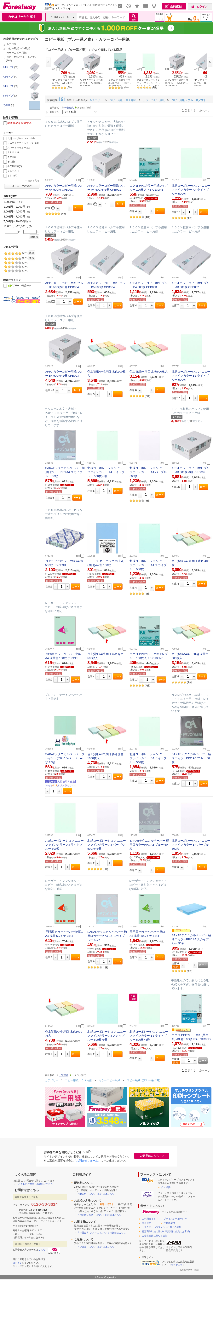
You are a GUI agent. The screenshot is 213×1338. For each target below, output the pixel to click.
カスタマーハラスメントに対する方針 (161, 1227)
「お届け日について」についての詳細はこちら (101, 1232)
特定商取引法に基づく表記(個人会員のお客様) (166, 1231)
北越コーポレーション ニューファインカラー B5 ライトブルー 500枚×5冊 (149, 1035)
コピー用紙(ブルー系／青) (21, 56)
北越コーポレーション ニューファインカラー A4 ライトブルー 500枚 (191, 189)
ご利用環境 (169, 1223)
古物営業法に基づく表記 (154, 1235)
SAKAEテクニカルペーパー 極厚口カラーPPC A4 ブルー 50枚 (191, 758)
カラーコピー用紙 (16, 52)
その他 (6, 105)
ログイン (17, 1262)
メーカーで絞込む (22, 186)
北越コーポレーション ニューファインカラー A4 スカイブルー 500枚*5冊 (106, 1035)
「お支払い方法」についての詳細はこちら (99, 1214)
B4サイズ (8, 86)
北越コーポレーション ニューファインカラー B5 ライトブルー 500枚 (191, 375)
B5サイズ (8, 95)
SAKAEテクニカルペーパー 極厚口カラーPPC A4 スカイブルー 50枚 (65, 472)
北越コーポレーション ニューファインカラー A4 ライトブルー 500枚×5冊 (106, 472)
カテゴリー (51, 1080)
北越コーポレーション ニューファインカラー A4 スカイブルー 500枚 (149, 565)
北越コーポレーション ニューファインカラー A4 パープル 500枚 (149, 472)
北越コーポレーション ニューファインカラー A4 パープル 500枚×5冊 (106, 844)
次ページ (204, 110)
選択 (31, 253)
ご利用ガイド (149, 1218)
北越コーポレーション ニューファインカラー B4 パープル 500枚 (191, 844)
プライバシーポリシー (175, 1218)
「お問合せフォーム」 (87, 1160)
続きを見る (33, 180)
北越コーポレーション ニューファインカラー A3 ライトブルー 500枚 (64, 844)
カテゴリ (11, 44)
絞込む (34, 236)
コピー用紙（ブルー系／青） (144, 1080)
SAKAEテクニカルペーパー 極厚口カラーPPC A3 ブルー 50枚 (149, 844)
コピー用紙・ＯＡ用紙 (79, 1080)
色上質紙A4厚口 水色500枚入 (149, 371)
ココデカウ (176, 1265)
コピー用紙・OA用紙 (18, 48)
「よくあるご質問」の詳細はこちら (34, 1184)
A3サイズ (8, 76)
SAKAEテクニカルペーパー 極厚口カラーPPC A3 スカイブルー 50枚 (191, 939)
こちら (41, 1249)
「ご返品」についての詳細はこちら (95, 1246)
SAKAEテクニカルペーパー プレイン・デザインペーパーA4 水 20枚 (65, 758)
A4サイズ (8, 67)
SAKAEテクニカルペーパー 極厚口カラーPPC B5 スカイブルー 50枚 (107, 935)
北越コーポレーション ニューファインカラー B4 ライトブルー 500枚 (149, 758)
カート (78, 208)
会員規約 (146, 1223)
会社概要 (165, 1187)
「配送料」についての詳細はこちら (95, 1193)
